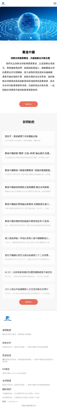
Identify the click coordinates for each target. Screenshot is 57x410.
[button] (3, 22)
